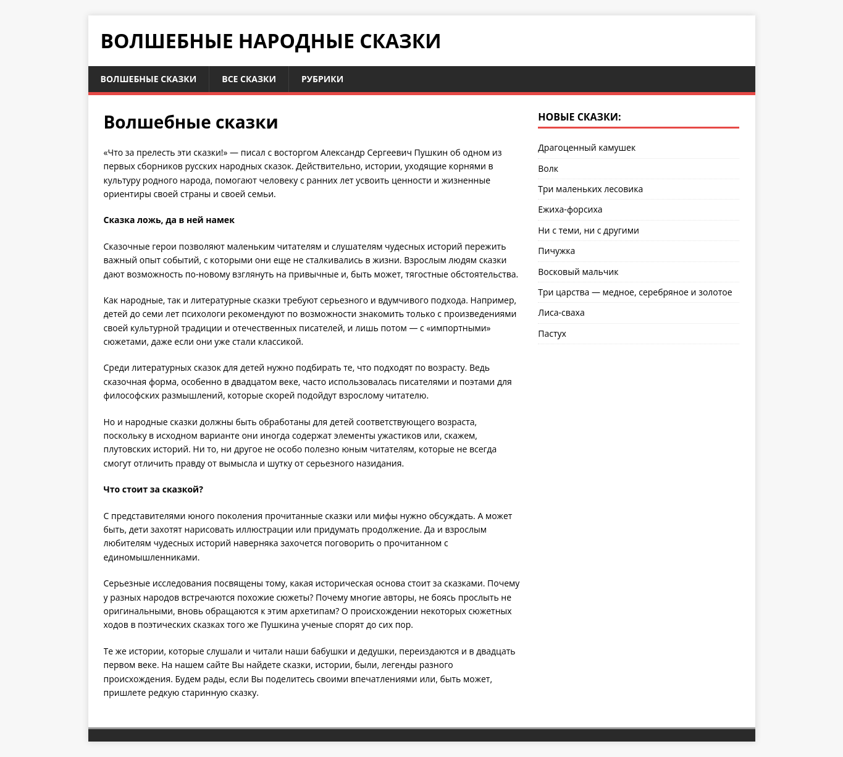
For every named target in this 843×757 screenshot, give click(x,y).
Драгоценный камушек (586, 147)
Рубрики (322, 79)
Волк (548, 168)
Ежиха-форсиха (570, 209)
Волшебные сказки (149, 79)
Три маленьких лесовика (590, 189)
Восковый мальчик (578, 271)
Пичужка (556, 250)
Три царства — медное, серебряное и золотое (635, 292)
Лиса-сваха (561, 312)
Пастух (552, 333)
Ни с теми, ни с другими (588, 230)
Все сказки (249, 79)
